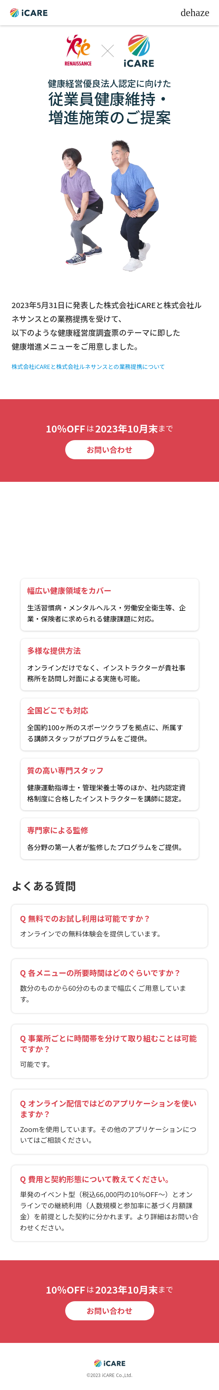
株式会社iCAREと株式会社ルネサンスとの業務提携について (88, 366)
